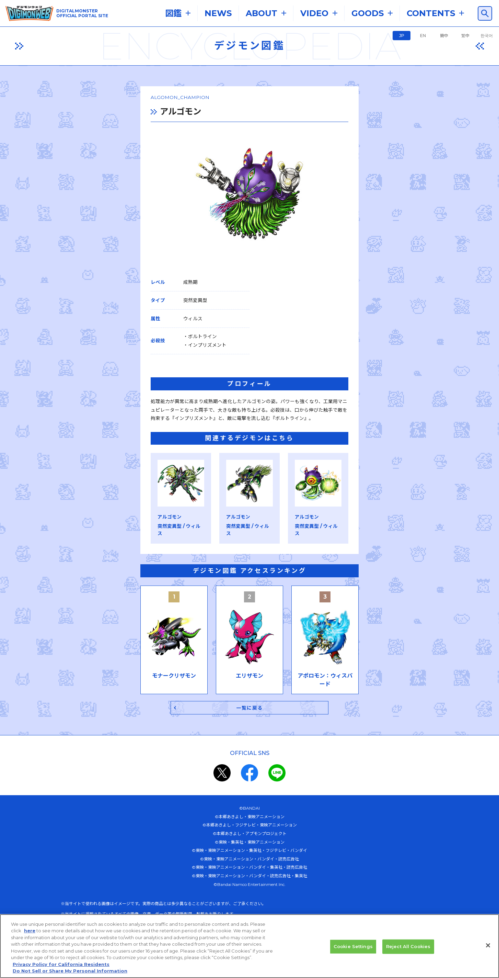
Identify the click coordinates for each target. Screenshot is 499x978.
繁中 (465, 35)
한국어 (486, 35)
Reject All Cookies (408, 950)
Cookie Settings (353, 950)
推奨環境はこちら (130, 848)
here (29, 934)
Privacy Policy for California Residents (61, 967)
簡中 (444, 35)
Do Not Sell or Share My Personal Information (70, 974)
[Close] (488, 948)
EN (423, 35)
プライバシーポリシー (230, 864)
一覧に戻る (249, 630)
